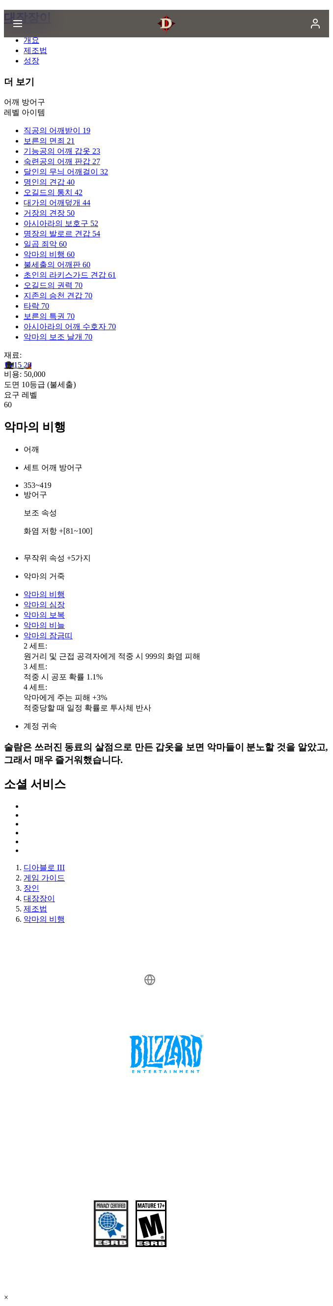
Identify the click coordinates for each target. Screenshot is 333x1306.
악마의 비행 (44, 594)
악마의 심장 (44, 604)
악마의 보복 (44, 615)
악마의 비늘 (44, 625)
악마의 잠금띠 (48, 635)
